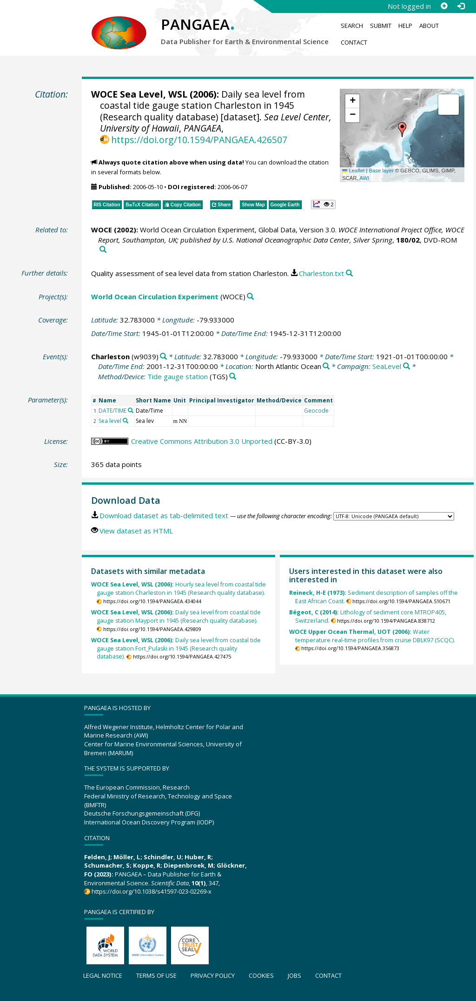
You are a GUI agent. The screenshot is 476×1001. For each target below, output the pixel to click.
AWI (364, 178)
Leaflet (353, 170)
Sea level (110, 421)
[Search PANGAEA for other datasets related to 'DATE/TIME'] (130, 410)
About (429, 25)
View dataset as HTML (136, 530)
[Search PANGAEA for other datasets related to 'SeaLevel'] (406, 366)
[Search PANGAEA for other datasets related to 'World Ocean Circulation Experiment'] (250, 296)
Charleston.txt (321, 273)
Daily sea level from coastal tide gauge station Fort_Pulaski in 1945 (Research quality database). (176, 648)
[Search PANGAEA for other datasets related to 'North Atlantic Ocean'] (326, 366)
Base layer (381, 170)
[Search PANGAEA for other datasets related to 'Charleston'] (163, 356)
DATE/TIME (112, 411)
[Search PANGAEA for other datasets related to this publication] (102, 249)
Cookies (261, 975)
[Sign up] (444, 6)
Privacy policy (213, 975)
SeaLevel (386, 366)
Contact (354, 42)
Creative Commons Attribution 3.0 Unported (201, 441)
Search (352, 25)
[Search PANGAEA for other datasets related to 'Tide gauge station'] (232, 376)
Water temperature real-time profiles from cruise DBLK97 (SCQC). (372, 636)
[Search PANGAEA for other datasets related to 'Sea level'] (125, 420)
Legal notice (102, 975)
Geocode (316, 411)
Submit (380, 25)
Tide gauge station (177, 376)
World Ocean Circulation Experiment (154, 296)
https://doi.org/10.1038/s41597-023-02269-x (152, 891)
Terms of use (156, 975)
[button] (402, 129)
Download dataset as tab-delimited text (163, 515)
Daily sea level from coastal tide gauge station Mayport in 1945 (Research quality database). (176, 616)
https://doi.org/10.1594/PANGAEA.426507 (199, 139)
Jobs (294, 975)
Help (405, 25)
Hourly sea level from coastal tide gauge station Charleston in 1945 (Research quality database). (178, 588)
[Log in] (460, 6)
